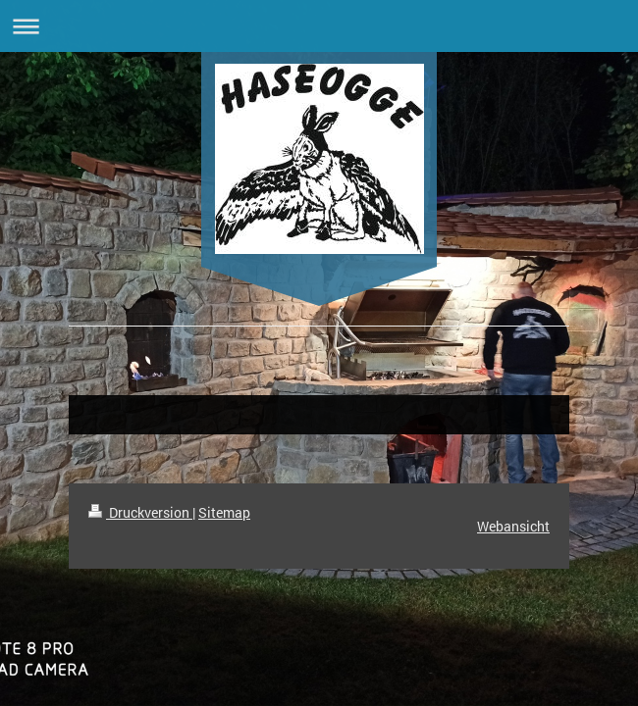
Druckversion (140, 512)
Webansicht (513, 526)
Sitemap (224, 512)
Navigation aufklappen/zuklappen (319, 26)
